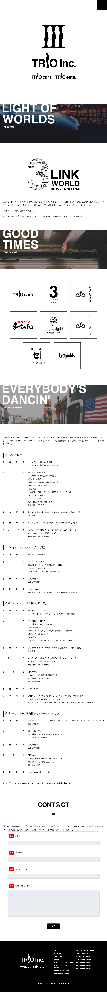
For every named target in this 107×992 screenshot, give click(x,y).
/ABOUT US (58, 953)
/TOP (56, 950)
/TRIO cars (58, 956)
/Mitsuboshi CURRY (61, 973)
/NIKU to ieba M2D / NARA (64, 962)
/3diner (56, 959)
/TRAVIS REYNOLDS (82, 953)
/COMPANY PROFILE (83, 959)
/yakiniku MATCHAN (61, 970)
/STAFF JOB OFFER (82, 956)
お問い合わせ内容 (19, 886)
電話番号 (15, 853)
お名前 (14, 836)
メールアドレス (18, 869)
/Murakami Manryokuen (84, 950)
